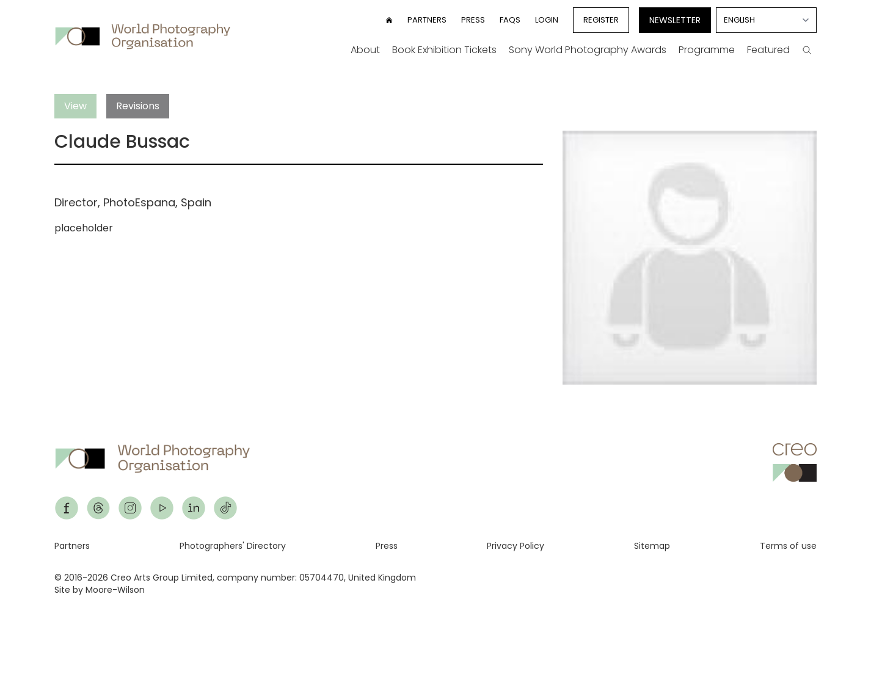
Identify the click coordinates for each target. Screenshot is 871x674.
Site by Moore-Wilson (99, 590)
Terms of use (788, 546)
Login (546, 20)
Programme (707, 50)
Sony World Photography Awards (587, 50)
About (365, 50)
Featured (768, 50)
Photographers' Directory (233, 546)
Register (601, 20)
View (75, 106)
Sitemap (652, 546)
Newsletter (675, 20)
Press (473, 20)
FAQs (510, 20)
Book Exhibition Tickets (444, 50)
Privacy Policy (515, 546)
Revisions (137, 106)
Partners (426, 20)
